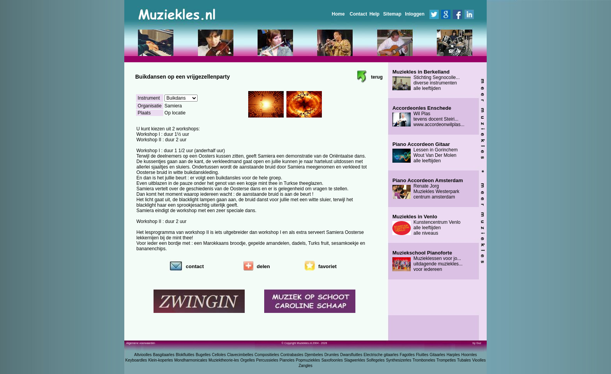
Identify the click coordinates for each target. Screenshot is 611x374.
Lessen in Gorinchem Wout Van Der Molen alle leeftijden (424, 152)
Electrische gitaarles (381, 355)
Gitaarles (437, 355)
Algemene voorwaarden (140, 343)
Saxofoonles (332, 360)
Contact (358, 14)
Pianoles (286, 360)
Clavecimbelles (240, 355)
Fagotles (407, 355)
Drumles (331, 355)
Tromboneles (424, 360)
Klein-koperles (160, 360)
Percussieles (267, 360)
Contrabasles (292, 355)
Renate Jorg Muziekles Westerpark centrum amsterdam (427, 189)
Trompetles (446, 360)
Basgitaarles (164, 355)
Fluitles (422, 355)
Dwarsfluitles (351, 355)
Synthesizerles (398, 360)
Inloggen (414, 14)
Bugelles (203, 355)
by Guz (477, 343)
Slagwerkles (354, 360)
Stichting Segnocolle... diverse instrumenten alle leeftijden (426, 80)
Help (374, 14)
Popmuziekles (308, 360)
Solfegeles (375, 360)
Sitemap (392, 14)
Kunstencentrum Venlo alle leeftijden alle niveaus (426, 225)
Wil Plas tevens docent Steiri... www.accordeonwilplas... (428, 116)
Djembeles (314, 355)
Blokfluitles (185, 355)
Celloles (219, 355)
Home (338, 14)
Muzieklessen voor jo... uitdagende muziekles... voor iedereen (427, 261)
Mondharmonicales (190, 360)
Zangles (305, 365)
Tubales (464, 360)
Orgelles (247, 360)
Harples (453, 355)
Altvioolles (143, 355)
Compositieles (266, 355)
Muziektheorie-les (223, 360)
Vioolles (479, 360)
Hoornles (469, 355)
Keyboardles (136, 360)
